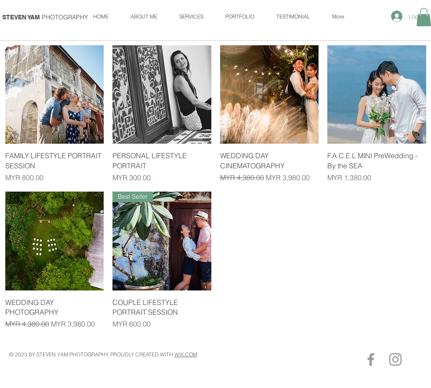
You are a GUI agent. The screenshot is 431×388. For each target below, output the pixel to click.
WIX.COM (185, 354)
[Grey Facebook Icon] (370, 359)
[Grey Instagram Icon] (395, 359)
